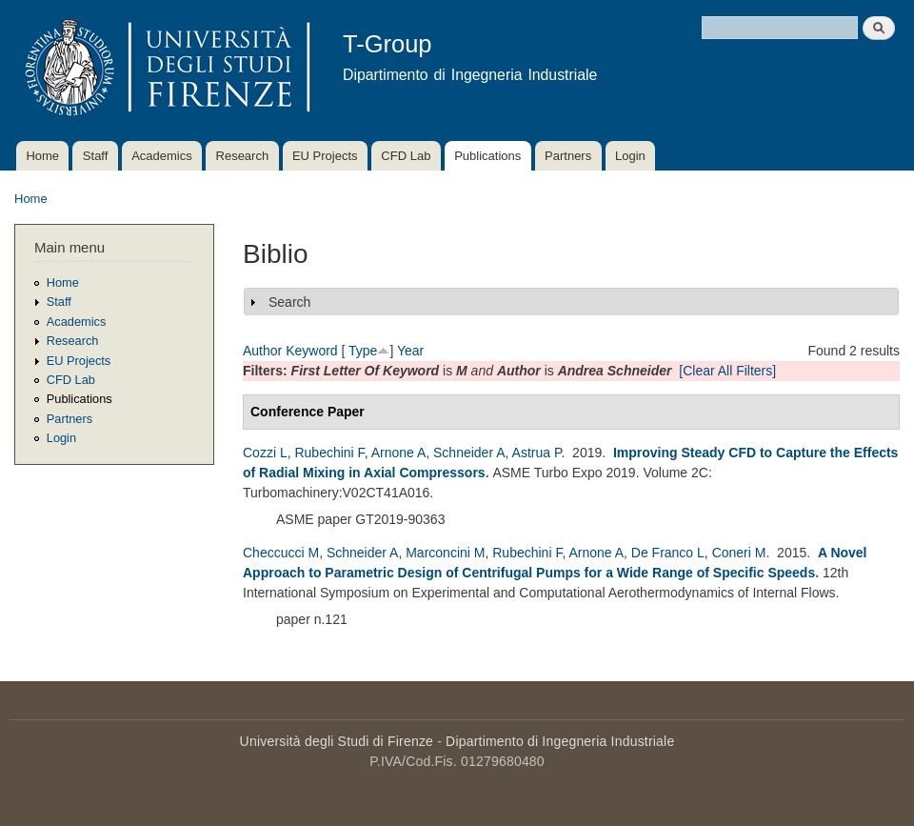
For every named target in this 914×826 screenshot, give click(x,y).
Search (289, 302)
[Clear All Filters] (727, 370)
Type (362, 350)
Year (410, 350)
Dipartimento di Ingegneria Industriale (560, 741)
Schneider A (469, 452)
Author (262, 350)
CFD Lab (405, 156)
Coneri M (739, 552)
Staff (96, 156)
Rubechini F (329, 452)
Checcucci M (281, 552)
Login (630, 156)
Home (42, 156)
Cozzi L (265, 452)
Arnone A (399, 452)
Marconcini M (445, 552)
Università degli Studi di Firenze (336, 741)
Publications (487, 156)
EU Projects (325, 156)
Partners (568, 156)
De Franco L (668, 552)
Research (242, 156)
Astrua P (537, 452)
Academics (161, 156)
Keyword (311, 350)
